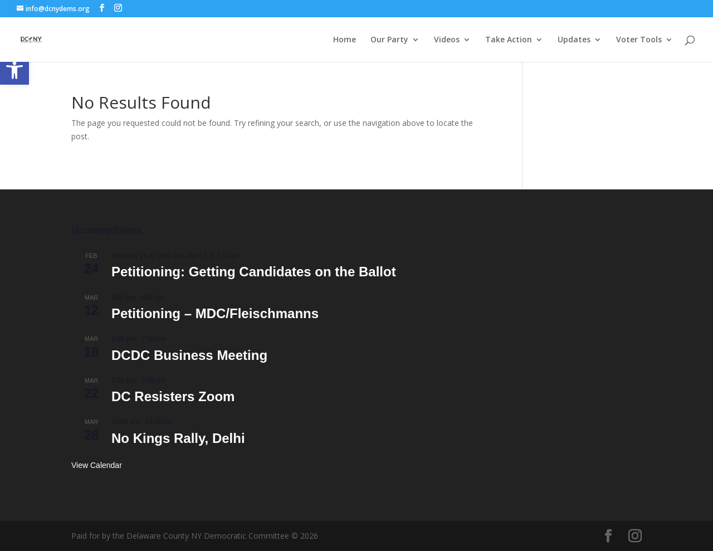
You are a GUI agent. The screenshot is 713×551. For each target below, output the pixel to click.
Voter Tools (639, 40)
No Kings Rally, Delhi (178, 438)
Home (344, 40)
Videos (447, 40)
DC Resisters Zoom (173, 396)
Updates (574, 40)
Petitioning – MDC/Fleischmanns (215, 313)
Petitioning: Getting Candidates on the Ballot (253, 271)
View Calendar (96, 465)
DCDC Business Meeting (189, 355)
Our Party (389, 40)
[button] (14, 70)
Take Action (508, 40)
